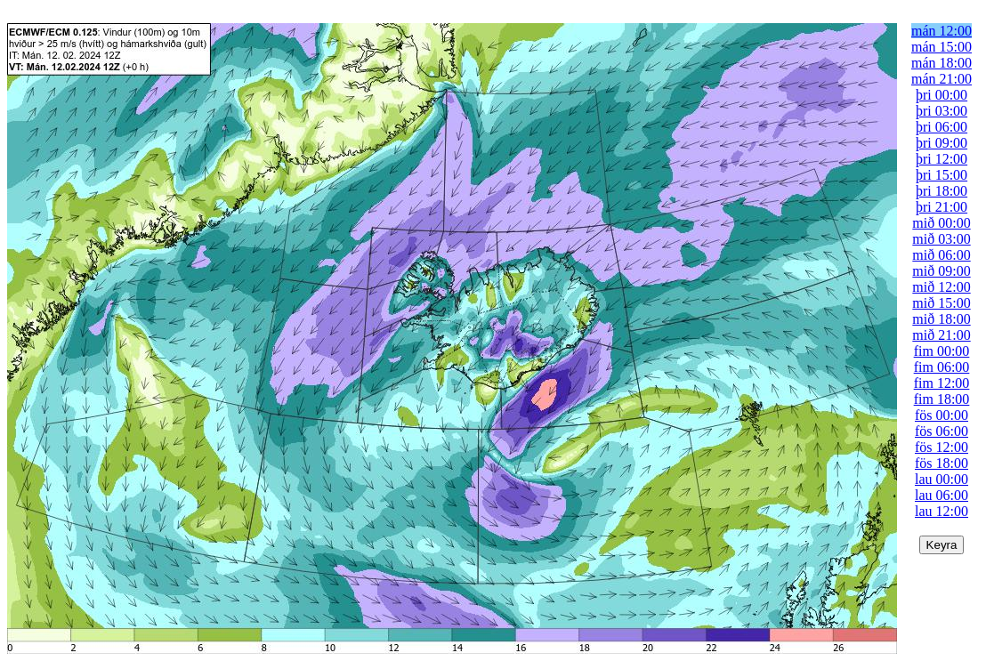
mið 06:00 (941, 254)
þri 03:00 (941, 110)
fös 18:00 (941, 463)
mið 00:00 (941, 222)
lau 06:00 (941, 495)
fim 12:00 (942, 383)
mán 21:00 (941, 78)
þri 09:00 (941, 142)
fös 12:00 (941, 447)
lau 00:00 (941, 479)
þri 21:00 (941, 206)
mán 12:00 (941, 30)
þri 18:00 (941, 190)
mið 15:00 (941, 302)
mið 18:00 (941, 318)
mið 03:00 (941, 238)
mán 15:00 (941, 46)
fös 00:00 (941, 415)
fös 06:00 (941, 431)
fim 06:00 (942, 367)
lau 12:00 (941, 511)
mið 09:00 (941, 270)
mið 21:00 (941, 335)
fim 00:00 (942, 351)
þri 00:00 (941, 94)
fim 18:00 (942, 399)
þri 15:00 (941, 174)
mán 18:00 (941, 62)
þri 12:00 (941, 158)
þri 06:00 (941, 126)
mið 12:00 (941, 286)
